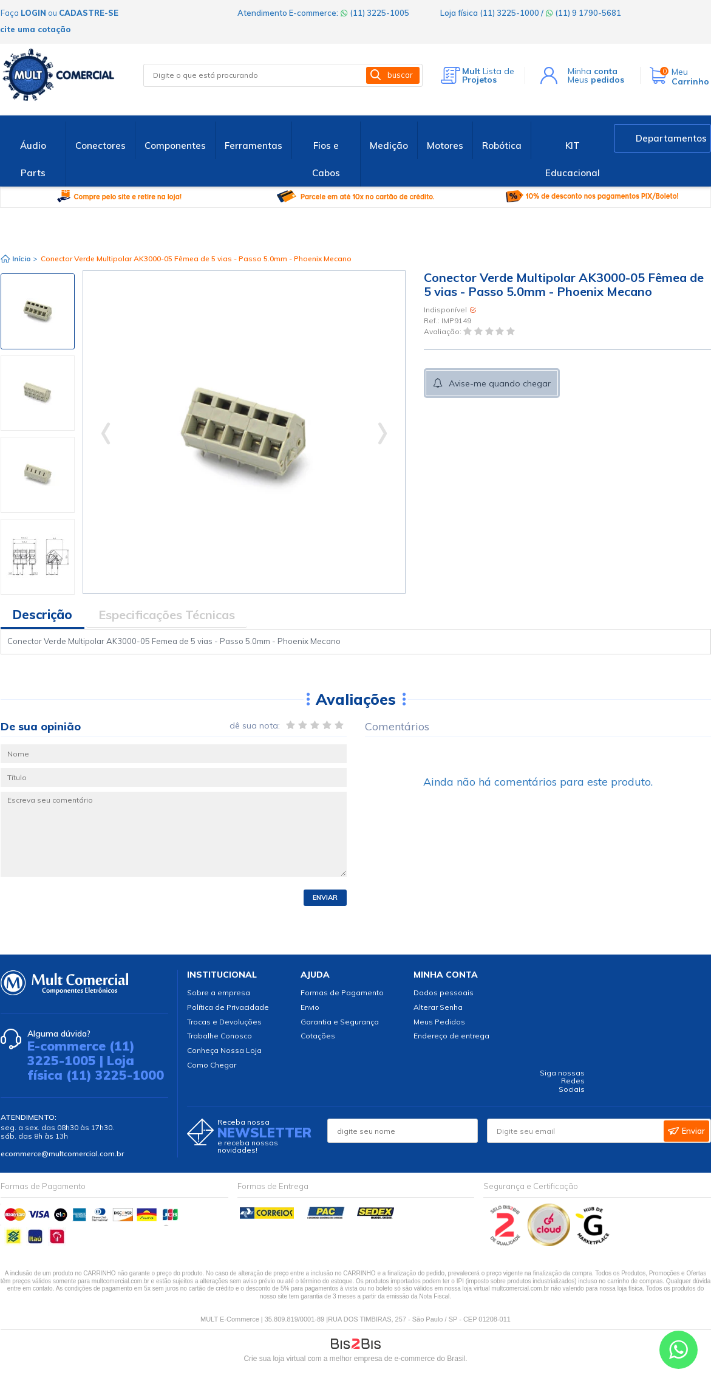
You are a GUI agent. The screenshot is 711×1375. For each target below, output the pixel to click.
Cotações (318, 1035)
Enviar (325, 897)
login (33, 13)
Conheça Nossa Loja (224, 1050)
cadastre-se (88, 13)
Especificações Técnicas (166, 614)
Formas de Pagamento (342, 992)
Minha (592, 71)
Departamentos (671, 138)
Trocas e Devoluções (224, 1021)
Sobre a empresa (218, 992)
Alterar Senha (438, 1007)
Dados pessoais (443, 992)
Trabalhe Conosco (219, 1035)
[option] (38, 311)
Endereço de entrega (451, 1035)
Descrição (42, 614)
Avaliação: (443, 332)
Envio (310, 1007)
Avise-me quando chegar (500, 383)
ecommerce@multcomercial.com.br (62, 1153)
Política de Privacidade (228, 1007)
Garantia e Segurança (340, 1021)
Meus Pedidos (439, 1021)
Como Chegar (211, 1064)
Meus (596, 79)
